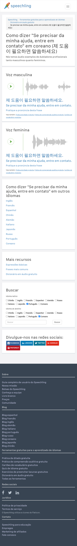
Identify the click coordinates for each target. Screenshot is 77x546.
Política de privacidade (14, 505)
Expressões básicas (16, 264)
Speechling (12, 20)
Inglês (9, 200)
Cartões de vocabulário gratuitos (20, 465)
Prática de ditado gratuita (16, 458)
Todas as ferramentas (14, 478)
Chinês (9, 215)
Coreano (10, 243)
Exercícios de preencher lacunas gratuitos (25, 471)
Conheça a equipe (12, 392)
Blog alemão (8, 425)
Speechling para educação (16, 524)
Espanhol (11, 210)
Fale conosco (9, 534)
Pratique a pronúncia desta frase (24, 110)
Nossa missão (9, 385)
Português (11, 238)
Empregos (7, 528)
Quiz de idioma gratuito (15, 468)
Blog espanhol (9, 415)
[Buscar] (26, 322)
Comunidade (9, 402)
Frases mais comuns (17, 269)
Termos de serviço (12, 509)
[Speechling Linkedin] (19, 493)
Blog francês (9, 418)
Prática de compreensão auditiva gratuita (24, 461)
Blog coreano (9, 439)
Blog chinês (8, 445)
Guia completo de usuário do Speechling (24, 382)
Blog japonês (9, 442)
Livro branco (8, 395)
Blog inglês (8, 422)
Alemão (10, 219)
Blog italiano (9, 428)
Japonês (10, 229)
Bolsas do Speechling (13, 389)
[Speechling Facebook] (5, 493)
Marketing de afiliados (14, 531)
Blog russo (7, 435)
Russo (9, 234)
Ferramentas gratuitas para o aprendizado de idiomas (42, 20)
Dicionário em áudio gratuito (22, 22)
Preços (5, 399)
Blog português (10, 432)
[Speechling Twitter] (11, 493)
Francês (10, 205)
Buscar (57, 322)
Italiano (10, 224)
